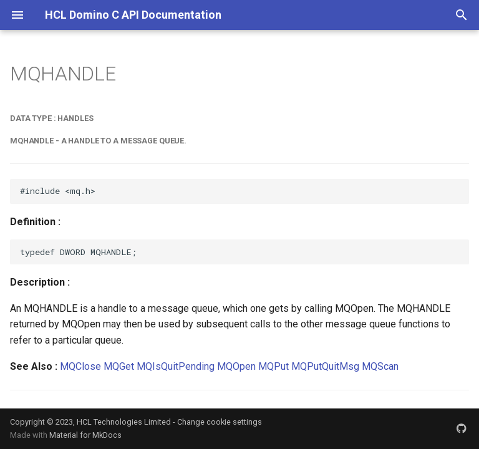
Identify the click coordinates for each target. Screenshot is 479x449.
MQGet (119, 366)
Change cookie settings (219, 422)
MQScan (380, 366)
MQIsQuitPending (176, 366)
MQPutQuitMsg (325, 366)
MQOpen (236, 366)
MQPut (273, 366)
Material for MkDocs (85, 435)
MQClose (80, 366)
